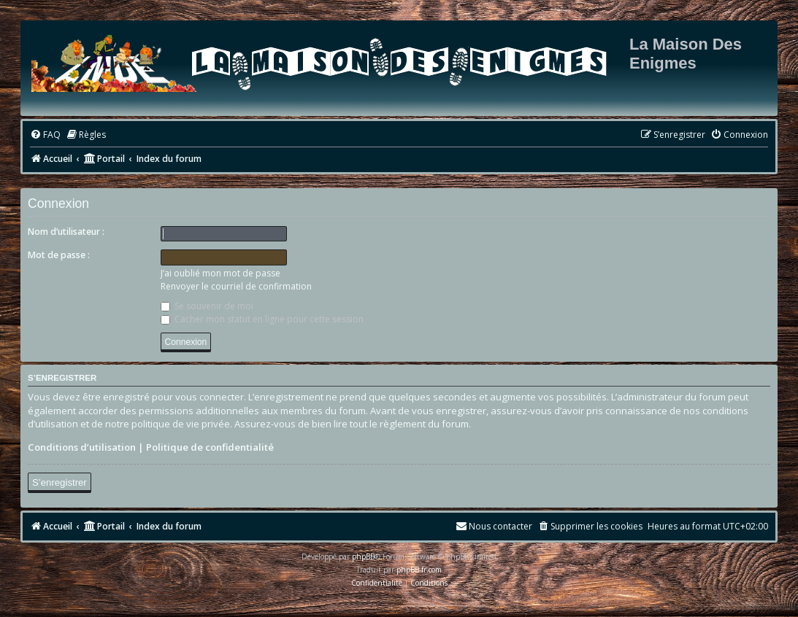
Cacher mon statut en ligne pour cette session (262, 319)
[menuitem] (45, 135)
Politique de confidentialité (210, 447)
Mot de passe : (59, 255)
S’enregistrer (59, 482)
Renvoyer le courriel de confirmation (236, 286)
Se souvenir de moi (207, 306)
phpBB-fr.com (419, 569)
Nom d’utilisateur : (66, 231)
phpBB (363, 556)
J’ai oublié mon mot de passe (220, 273)
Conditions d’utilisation (82, 447)
